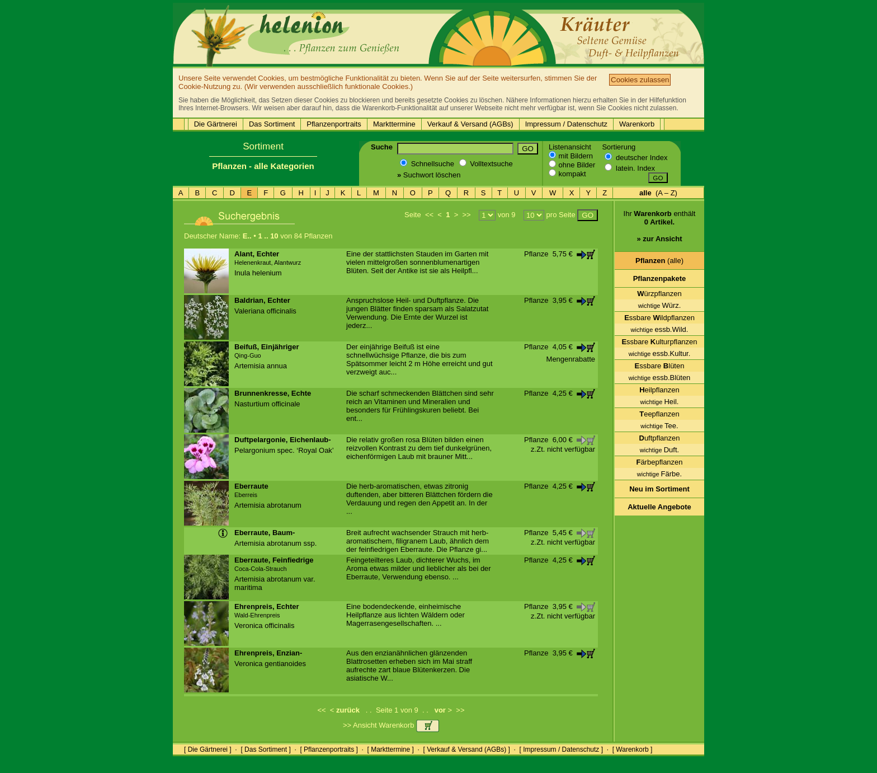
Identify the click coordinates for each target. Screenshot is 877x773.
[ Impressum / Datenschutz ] (561, 749)
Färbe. (659, 474)
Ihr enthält (660, 230)
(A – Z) (658, 193)
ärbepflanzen (659, 462)
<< (429, 214)
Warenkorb (636, 124)
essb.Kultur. (660, 353)
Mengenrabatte (570, 359)
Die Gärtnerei (215, 124)
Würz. (659, 305)
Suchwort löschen (428, 175)
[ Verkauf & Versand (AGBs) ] (466, 749)
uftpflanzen (659, 438)
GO (528, 148)
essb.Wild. (660, 329)
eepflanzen (659, 414)
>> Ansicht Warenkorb (391, 725)
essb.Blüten (660, 377)
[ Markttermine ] (390, 749)
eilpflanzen (659, 390)
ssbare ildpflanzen (659, 317)
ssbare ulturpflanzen (659, 342)
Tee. (659, 425)
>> (466, 214)
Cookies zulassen (640, 80)
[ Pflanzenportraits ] (328, 749)
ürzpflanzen (659, 293)
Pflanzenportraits (334, 124)
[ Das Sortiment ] (265, 749)
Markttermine (394, 124)
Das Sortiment (272, 124)
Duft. (659, 450)
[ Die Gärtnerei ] (208, 749)
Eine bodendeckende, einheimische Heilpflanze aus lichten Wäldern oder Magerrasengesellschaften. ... (405, 614)
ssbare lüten (660, 366)
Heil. (659, 401)
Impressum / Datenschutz (566, 124)
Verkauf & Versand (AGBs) (470, 124)
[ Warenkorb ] (632, 749)
